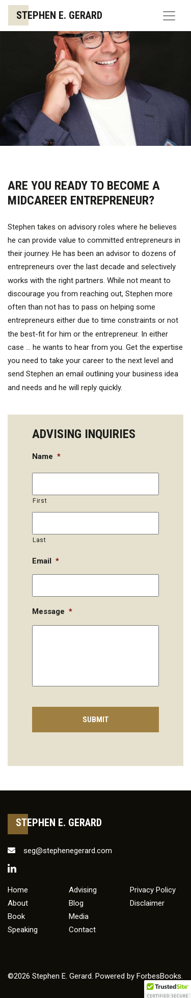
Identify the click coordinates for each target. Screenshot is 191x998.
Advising (83, 889)
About (18, 903)
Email (45, 561)
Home (18, 889)
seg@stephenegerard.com (60, 850)
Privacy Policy (153, 889)
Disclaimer (147, 903)
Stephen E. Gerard (59, 15)
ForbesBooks (159, 976)
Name (46, 456)
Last (39, 540)
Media (79, 916)
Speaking (23, 929)
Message (52, 611)
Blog (76, 903)
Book (16, 916)
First (40, 500)
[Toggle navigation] (169, 15)
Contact (82, 929)
